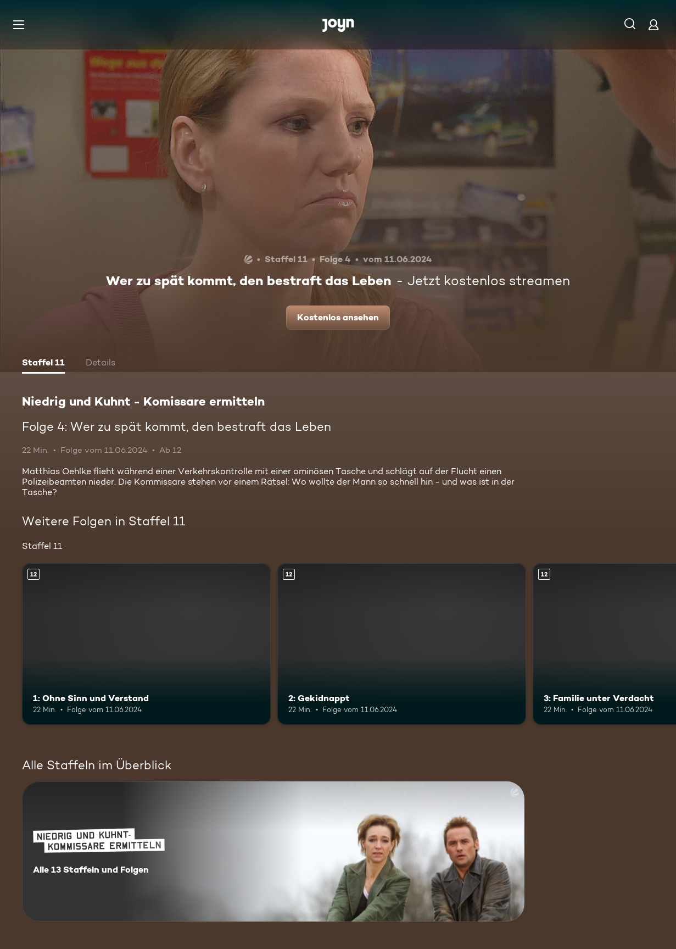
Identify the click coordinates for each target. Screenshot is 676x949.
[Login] (653, 24)
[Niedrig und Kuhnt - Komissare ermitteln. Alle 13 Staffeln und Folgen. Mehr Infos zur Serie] (273, 851)
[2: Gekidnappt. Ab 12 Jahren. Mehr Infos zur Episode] (401, 644)
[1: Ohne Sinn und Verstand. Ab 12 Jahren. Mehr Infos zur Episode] (146, 644)
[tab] (43, 364)
